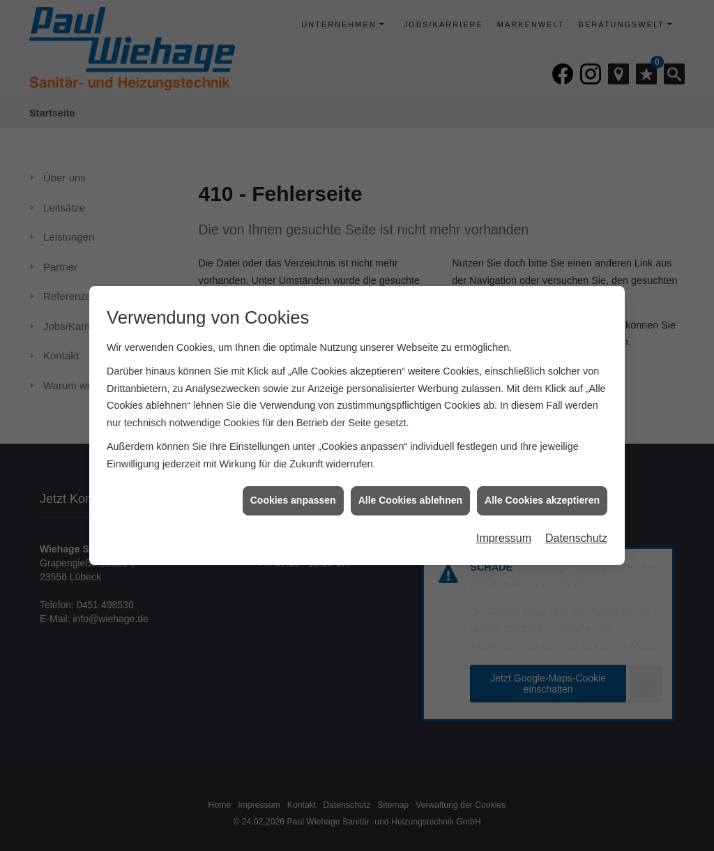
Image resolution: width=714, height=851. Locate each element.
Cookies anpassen (293, 496)
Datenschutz (576, 533)
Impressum (503, 533)
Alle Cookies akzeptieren (542, 496)
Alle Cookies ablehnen (410, 496)
